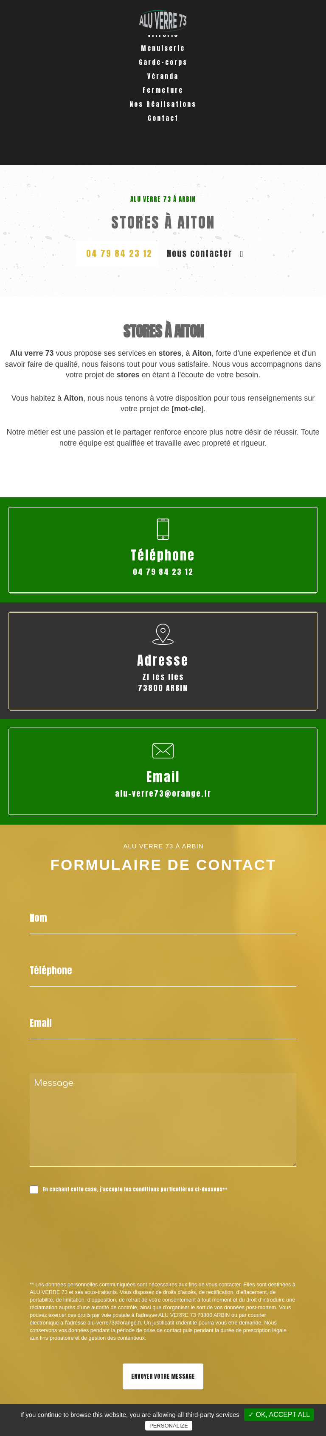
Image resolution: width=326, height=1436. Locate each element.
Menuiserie (163, 78)
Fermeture (163, 120)
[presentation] (119, 1256)
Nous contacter (205, 253)
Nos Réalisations (163, 134)
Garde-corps (163, 92)
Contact (163, 148)
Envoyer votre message (163, 1376)
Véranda (163, 106)
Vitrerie (163, 64)
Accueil (163, 50)
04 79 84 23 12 (119, 253)
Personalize (168, 1425)
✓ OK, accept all (279, 1414)
